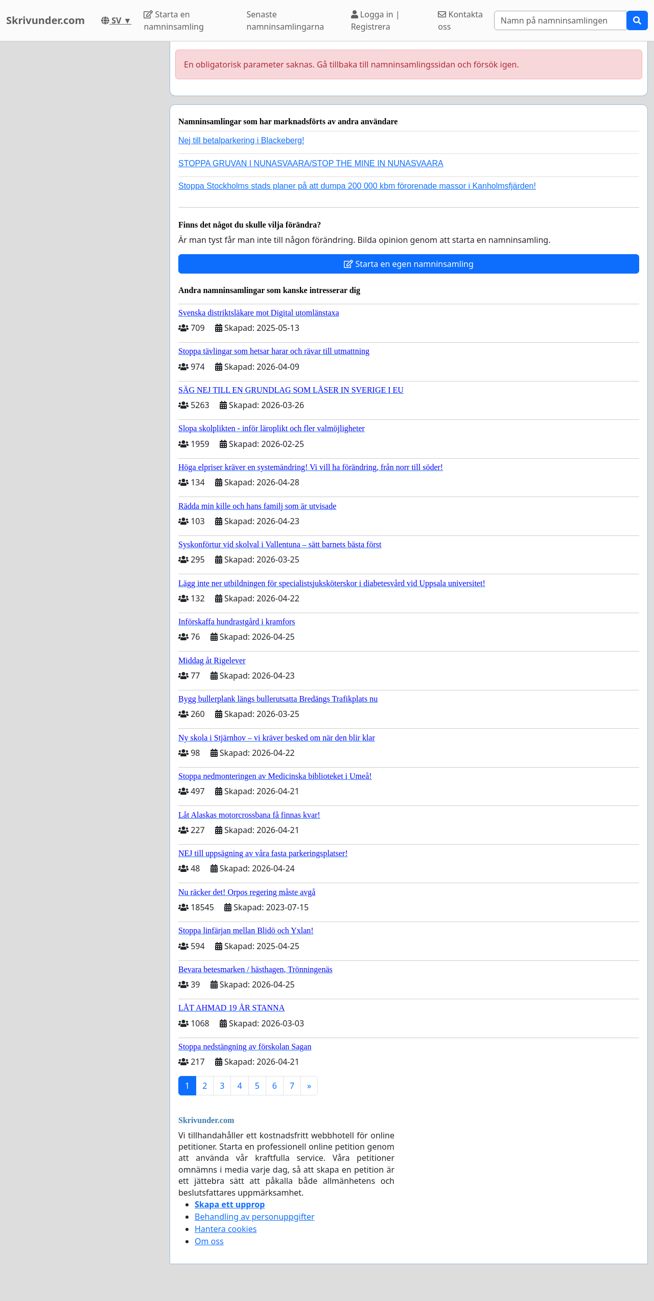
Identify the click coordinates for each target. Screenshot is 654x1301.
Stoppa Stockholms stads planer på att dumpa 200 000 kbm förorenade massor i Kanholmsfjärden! (357, 186)
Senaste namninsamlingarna (285, 20)
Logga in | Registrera (375, 20)
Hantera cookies (225, 1229)
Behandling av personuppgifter (255, 1216)
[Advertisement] (81, 194)
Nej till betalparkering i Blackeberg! (241, 140)
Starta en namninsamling (173, 20)
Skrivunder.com (45, 20)
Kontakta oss (460, 20)
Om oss (209, 1241)
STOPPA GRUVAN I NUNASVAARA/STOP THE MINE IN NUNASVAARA (310, 163)
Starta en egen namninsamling (409, 264)
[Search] (560, 20)
